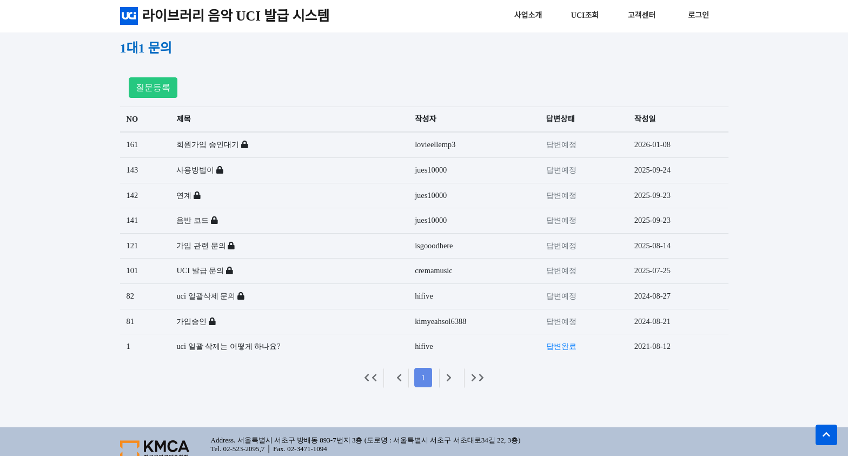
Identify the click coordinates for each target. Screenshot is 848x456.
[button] (826, 435)
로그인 (698, 15)
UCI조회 (585, 15)
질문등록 (153, 87)
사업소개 (528, 15)
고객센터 (642, 15)
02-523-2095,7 (243, 449)
